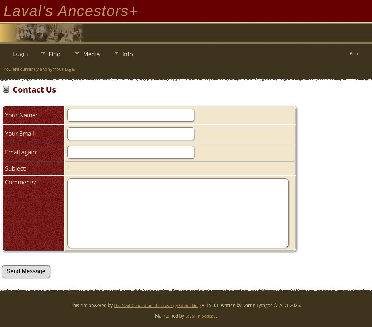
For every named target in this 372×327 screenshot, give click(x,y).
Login (20, 54)
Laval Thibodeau (200, 316)
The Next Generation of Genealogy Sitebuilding (157, 305)
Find (55, 54)
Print (354, 53)
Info (127, 54)
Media (91, 54)
